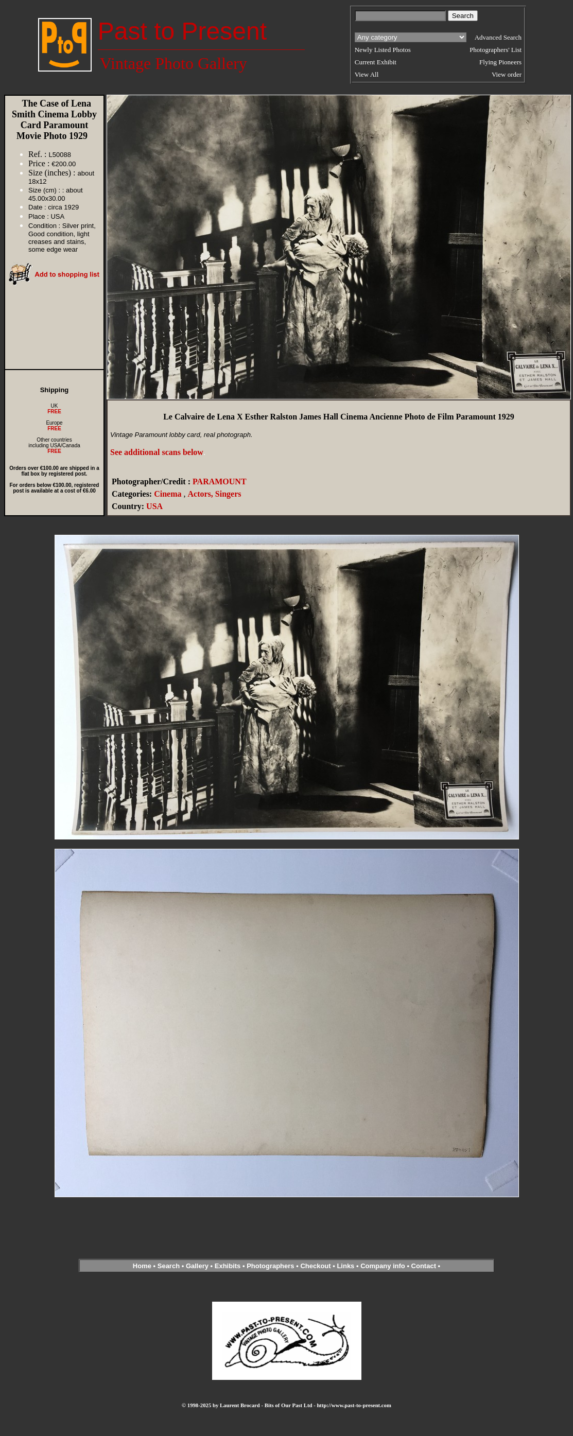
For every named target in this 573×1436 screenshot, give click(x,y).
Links (345, 1266)
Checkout (315, 1266)
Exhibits (228, 1266)
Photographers (270, 1266)
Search (169, 1266)
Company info (383, 1266)
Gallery (197, 1266)
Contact (423, 1266)
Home (142, 1266)
